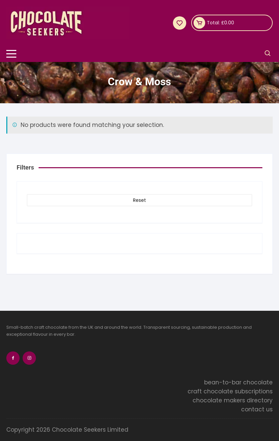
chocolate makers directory (233, 400)
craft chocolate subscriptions (230, 391)
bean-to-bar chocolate (238, 382)
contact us (257, 409)
